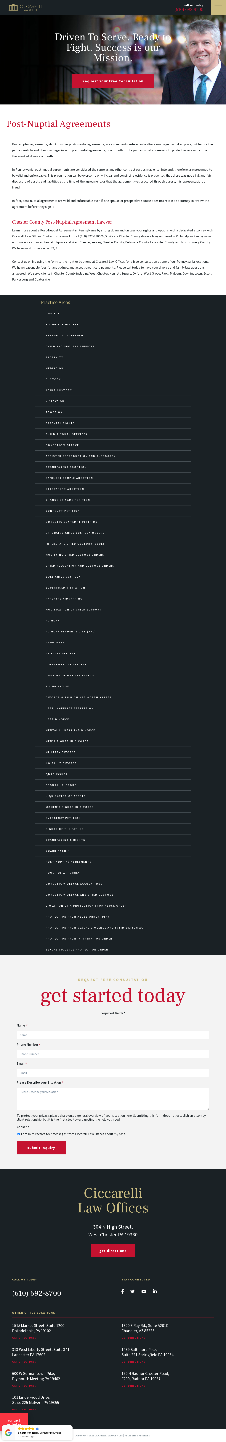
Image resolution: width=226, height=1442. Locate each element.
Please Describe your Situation (40, 1082)
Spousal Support (61, 785)
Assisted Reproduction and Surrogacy (81, 456)
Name (22, 1025)
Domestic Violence (62, 445)
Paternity (54, 357)
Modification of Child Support (74, 609)
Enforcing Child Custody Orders (75, 532)
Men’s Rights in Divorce (67, 741)
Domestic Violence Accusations (74, 883)
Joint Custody (59, 390)
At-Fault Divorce (61, 653)
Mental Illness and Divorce (70, 730)
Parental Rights (60, 423)
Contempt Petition (63, 511)
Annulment (55, 642)
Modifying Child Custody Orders (75, 554)
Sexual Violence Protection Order (77, 949)
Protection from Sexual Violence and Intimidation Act (96, 927)
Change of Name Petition (68, 500)
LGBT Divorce (57, 719)
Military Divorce (61, 752)
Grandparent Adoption (66, 467)
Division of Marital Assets (70, 675)
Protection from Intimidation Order (79, 938)
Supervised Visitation (65, 587)
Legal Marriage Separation (70, 708)
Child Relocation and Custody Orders (80, 565)
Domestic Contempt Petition (72, 521)
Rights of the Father (65, 829)
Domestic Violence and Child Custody (80, 894)
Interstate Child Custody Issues (75, 543)
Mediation (55, 368)
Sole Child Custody (63, 576)
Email (22, 1063)
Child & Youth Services (66, 434)
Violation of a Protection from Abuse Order (86, 905)
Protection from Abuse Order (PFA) (77, 916)
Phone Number (29, 1044)
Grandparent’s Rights (65, 840)
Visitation (55, 401)
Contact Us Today (14, 1422)
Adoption (54, 412)
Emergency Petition (63, 818)
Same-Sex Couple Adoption (69, 478)
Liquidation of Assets (66, 796)
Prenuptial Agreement (66, 335)
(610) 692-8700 (36, 1293)
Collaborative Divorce (66, 664)
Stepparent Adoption (65, 489)
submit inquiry (41, 1147)
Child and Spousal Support (70, 346)
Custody (53, 379)
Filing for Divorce (62, 324)
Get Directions (113, 1250)
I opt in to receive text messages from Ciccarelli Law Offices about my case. (73, 1134)
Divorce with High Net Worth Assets (79, 697)
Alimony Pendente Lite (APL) (71, 631)
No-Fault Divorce (61, 763)
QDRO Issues (57, 774)
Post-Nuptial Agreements (69, 861)
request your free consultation (113, 81)
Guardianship (58, 851)
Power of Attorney (63, 872)
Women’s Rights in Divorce (70, 807)
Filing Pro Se (57, 686)
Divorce (53, 313)
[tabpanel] (58, 1335)
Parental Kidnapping (64, 598)
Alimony (53, 620)
